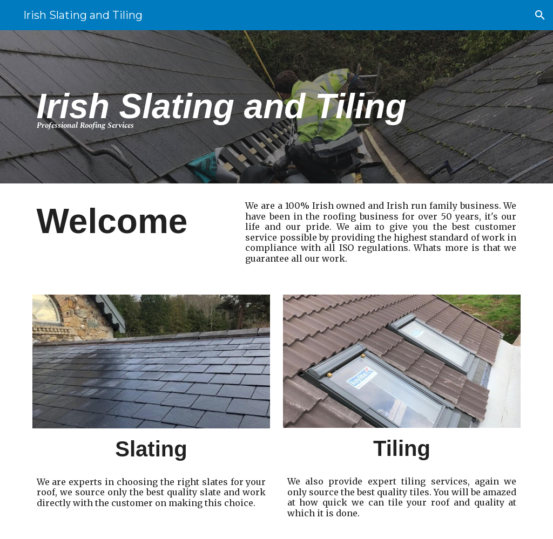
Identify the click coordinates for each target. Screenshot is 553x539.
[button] (540, 15)
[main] (255, 107)
